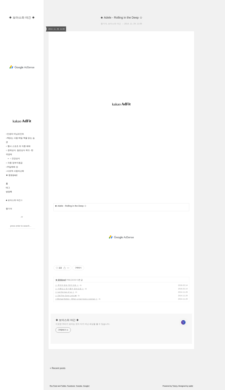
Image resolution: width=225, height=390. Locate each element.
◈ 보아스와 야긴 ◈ (22, 17)
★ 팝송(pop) (11, 175)
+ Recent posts (57, 368)
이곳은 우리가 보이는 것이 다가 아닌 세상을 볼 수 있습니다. (83, 324)
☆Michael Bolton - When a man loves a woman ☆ (76, 299)
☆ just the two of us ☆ (64, 292)
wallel (191, 386)
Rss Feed (53, 386)
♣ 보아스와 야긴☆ (14, 200)
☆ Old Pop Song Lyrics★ (66, 296)
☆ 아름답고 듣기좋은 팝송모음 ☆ (69, 289)
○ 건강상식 (14, 158)
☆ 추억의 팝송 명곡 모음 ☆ (67, 285)
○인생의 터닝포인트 (15, 134)
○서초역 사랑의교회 (15, 171)
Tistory (174, 386)
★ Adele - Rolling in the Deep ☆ (121, 17)
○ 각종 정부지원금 (14, 163)
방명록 (9, 192)
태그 (8, 187)
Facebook (71, 386)
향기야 (9, 208)
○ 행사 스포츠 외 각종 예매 (18, 146)
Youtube (79, 386)
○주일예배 (12, 167)
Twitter (63, 386)
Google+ (86, 386)
